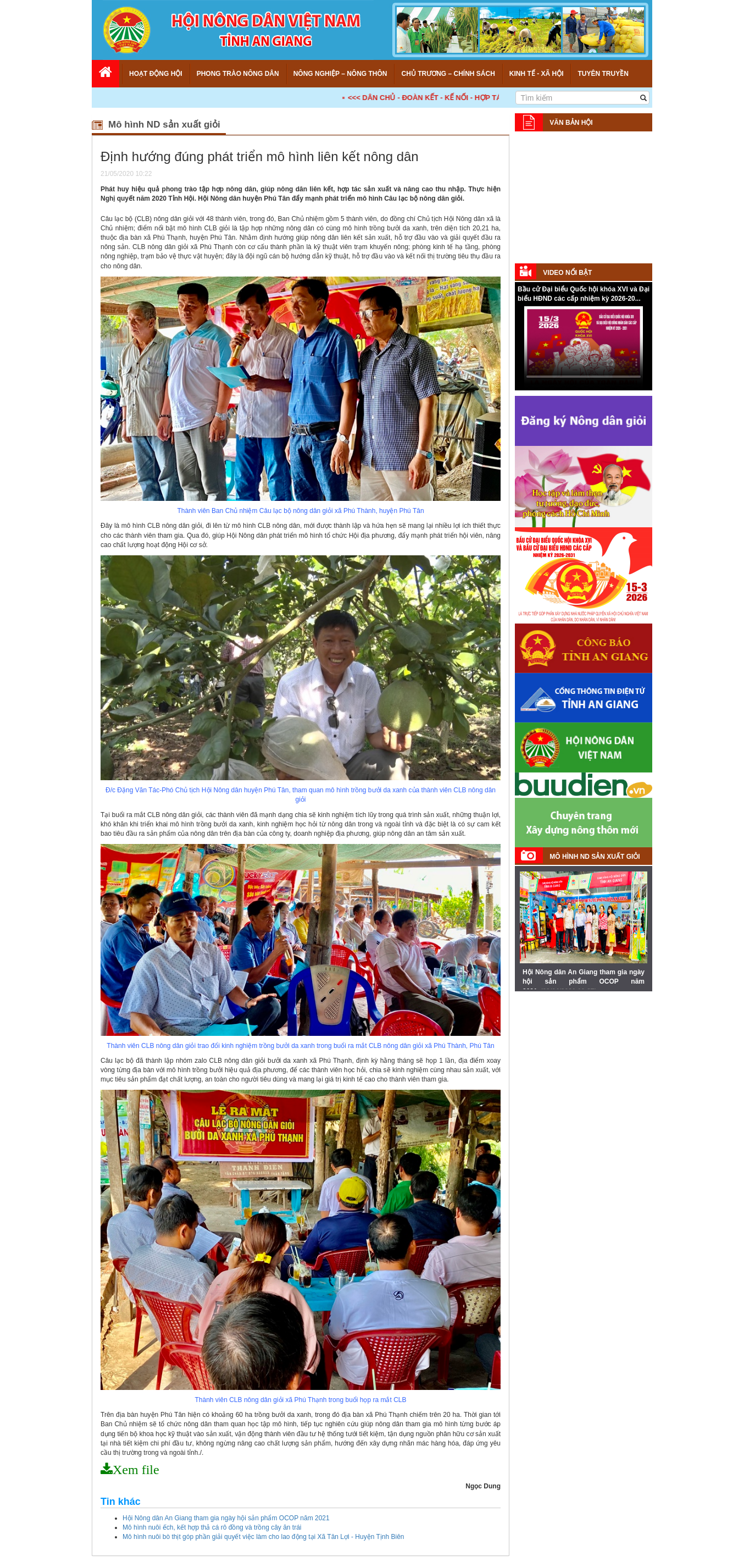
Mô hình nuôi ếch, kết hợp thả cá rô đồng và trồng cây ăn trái (212, 1527)
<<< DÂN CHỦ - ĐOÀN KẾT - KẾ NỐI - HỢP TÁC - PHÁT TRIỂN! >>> (489, 97)
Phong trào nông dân (238, 74)
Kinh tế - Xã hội (536, 74)
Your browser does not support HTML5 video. (583, 347)
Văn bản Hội (570, 122)
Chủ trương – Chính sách (448, 74)
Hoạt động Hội (155, 74)
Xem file (136, 1469)
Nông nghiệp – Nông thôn (340, 74)
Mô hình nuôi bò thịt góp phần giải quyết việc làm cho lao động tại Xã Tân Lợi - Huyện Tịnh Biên (263, 1537)
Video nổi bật (567, 273)
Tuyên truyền (603, 74)
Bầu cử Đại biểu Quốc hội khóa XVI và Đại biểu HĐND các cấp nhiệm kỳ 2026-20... (583, 293)
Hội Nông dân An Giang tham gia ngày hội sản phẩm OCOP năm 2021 (226, 1518)
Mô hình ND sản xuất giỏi (594, 856)
